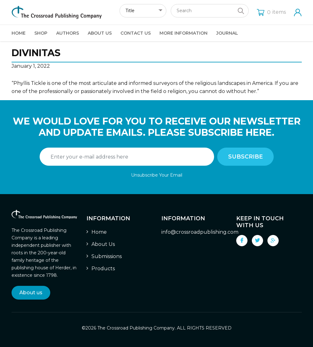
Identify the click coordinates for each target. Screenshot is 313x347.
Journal (227, 33)
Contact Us (135, 33)
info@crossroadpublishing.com (199, 232)
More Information (183, 33)
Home (19, 33)
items (271, 12)
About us (30, 293)
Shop (40, 33)
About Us (100, 33)
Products (103, 268)
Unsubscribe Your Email (156, 175)
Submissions (106, 256)
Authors (67, 33)
